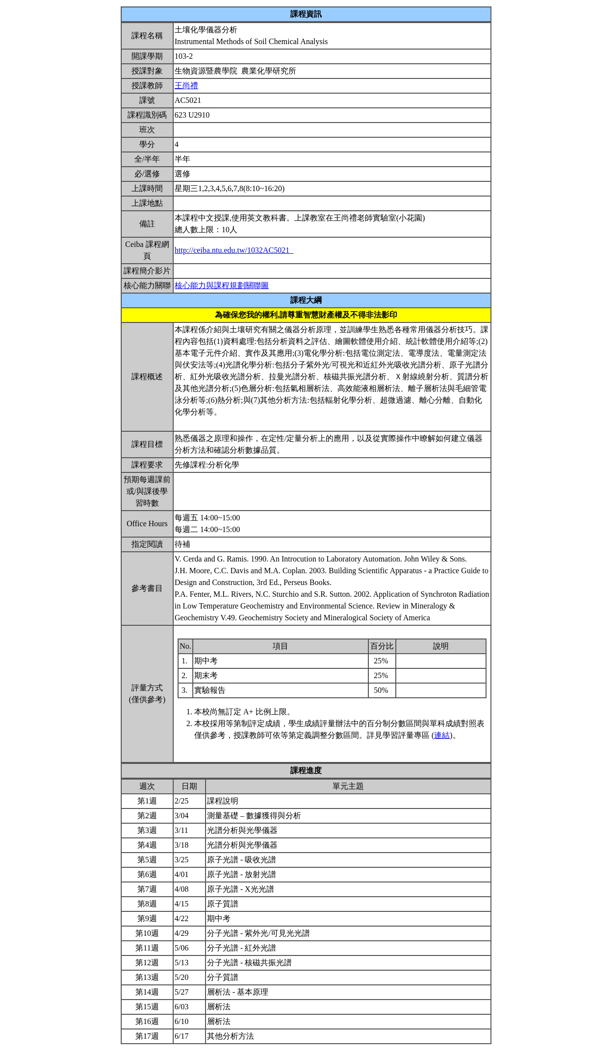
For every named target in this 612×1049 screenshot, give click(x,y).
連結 (442, 735)
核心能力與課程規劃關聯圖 (222, 285)
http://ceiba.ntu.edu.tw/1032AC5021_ (234, 250)
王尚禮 (186, 85)
